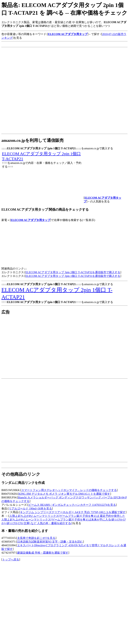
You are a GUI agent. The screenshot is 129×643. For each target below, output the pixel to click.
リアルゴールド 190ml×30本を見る (30, 508)
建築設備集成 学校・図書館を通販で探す (42, 552)
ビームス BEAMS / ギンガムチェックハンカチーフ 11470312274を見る (72, 504)
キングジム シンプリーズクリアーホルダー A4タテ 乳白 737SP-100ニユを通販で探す (73, 512)
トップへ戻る (10, 559)
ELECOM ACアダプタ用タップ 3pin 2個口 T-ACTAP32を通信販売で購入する (73, 272)
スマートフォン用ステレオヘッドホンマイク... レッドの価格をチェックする (69, 490)
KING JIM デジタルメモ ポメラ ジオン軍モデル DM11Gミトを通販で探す (64, 493)
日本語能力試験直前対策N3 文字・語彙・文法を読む (50, 541)
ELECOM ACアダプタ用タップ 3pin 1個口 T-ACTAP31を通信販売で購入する (73, 275)
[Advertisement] (40, 92)
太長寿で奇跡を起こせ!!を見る (36, 537)
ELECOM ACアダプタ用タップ (30, 220)
